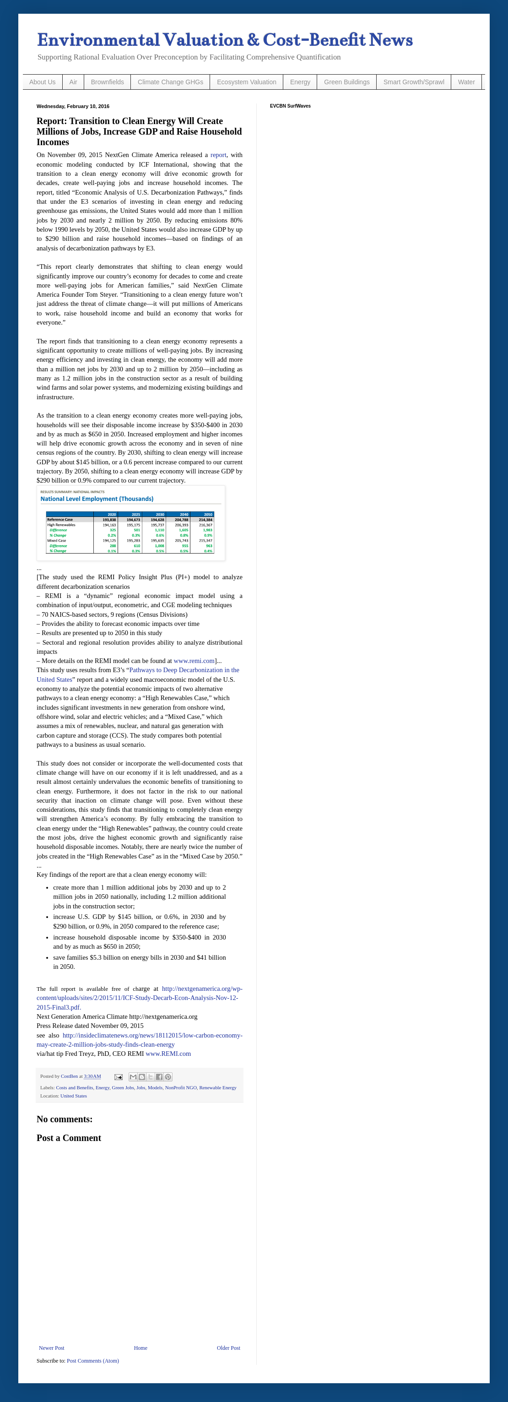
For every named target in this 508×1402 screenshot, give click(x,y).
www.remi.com (194, 660)
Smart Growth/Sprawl (414, 82)
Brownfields (107, 82)
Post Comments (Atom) (93, 1361)
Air (73, 82)
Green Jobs (123, 1087)
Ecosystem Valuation (246, 82)
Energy (300, 82)
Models (155, 1087)
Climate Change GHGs (170, 82)
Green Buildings (347, 82)
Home (140, 1348)
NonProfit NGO (181, 1087)
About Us (42, 82)
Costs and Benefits (74, 1087)
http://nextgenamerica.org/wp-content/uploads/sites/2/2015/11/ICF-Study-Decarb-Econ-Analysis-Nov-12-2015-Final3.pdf (140, 998)
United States (73, 1095)
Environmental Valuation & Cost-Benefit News (224, 40)
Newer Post (52, 1348)
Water (466, 82)
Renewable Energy (218, 1087)
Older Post (228, 1348)
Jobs (140, 1087)
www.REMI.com (168, 1053)
